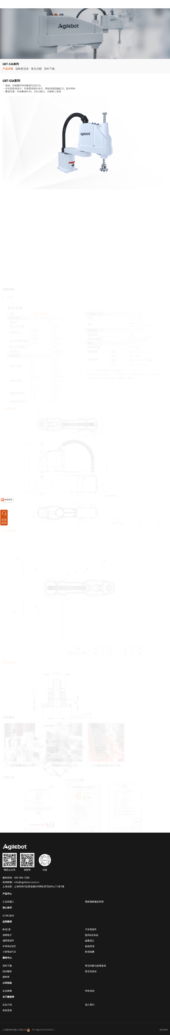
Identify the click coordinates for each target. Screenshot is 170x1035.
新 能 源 (6, 929)
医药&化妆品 (91, 935)
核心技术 (7, 907)
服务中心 (7, 957)
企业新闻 (7, 990)
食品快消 (89, 946)
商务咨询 (7, 1010)
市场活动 (89, 990)
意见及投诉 (91, 971)
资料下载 (49, 68)
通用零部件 (8, 940)
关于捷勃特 (8, 996)
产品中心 (7, 893)
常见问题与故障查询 (95, 965)
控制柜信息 (22, 68)
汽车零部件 (91, 929)
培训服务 (7, 971)
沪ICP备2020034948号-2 (43, 1029)
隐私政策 (164, 1029)
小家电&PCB (9, 951)
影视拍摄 (89, 951)
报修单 (5, 976)
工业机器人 (8, 901)
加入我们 (89, 1004)
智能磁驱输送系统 (94, 901)
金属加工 (89, 940)
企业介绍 (7, 1004)
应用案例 (7, 921)
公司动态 (7, 982)
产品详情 (7, 68)
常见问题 (36, 68)
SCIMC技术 (8, 915)
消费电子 (7, 935)
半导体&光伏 (9, 946)
